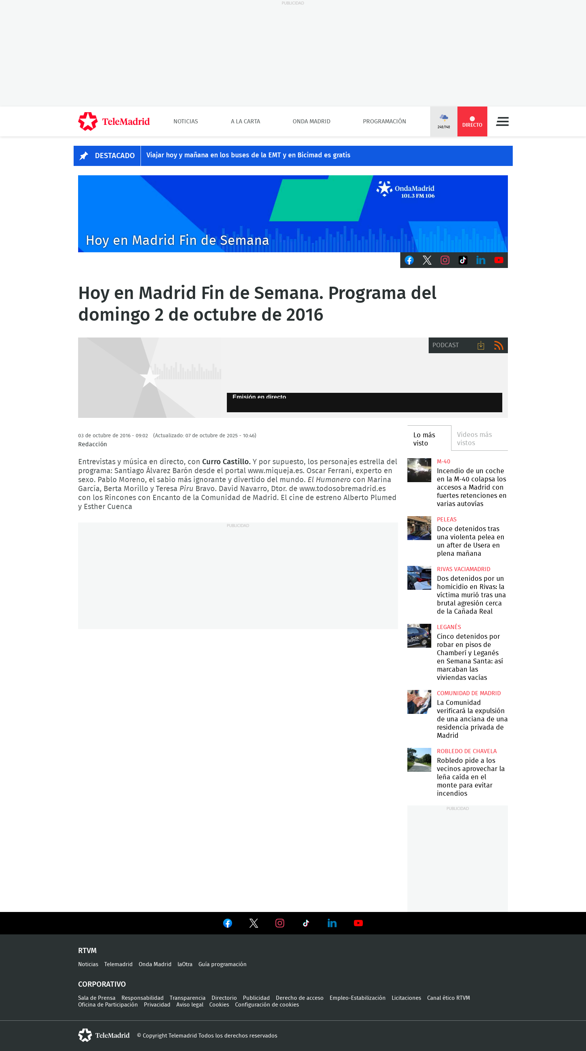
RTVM (87, 951)
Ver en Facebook (227, 925)
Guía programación (222, 964)
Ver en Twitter (253, 925)
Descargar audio (481, 345)
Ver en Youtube (358, 923)
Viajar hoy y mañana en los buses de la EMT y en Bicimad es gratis (248, 155)
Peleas (447, 520)
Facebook (409, 260)
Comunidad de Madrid (469, 693)
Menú (502, 121)
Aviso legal (189, 1005)
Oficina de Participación (108, 1005)
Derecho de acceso (300, 998)
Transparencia (188, 998)
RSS (499, 345)
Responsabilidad (142, 998)
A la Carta (245, 121)
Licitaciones (406, 998)
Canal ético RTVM (448, 998)
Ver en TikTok (306, 925)
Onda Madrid (311, 121)
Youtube (499, 260)
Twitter (427, 260)
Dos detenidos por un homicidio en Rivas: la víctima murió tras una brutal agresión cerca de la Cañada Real (419, 577)
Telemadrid (118, 964)
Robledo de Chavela (467, 751)
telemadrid (104, 1035)
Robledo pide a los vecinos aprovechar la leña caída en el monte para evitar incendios (419, 759)
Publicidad (256, 998)
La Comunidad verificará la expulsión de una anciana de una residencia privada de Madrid (419, 701)
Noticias (185, 121)
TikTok (463, 260)
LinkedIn (481, 260)
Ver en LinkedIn (332, 923)
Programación (384, 121)
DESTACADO (115, 156)
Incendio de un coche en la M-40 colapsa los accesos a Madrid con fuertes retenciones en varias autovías (419, 470)
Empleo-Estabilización (358, 998)
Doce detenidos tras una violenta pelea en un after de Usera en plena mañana (419, 528)
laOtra (185, 964)
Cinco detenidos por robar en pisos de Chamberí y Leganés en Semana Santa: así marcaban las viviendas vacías (419, 635)
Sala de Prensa (96, 998)
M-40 (443, 462)
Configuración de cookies (267, 1005)
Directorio (224, 998)
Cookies (219, 1005)
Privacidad (157, 1005)
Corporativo (102, 984)
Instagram (445, 260)
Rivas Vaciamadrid (463, 569)
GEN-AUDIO (149, 378)
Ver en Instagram (279, 923)
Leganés (449, 627)
